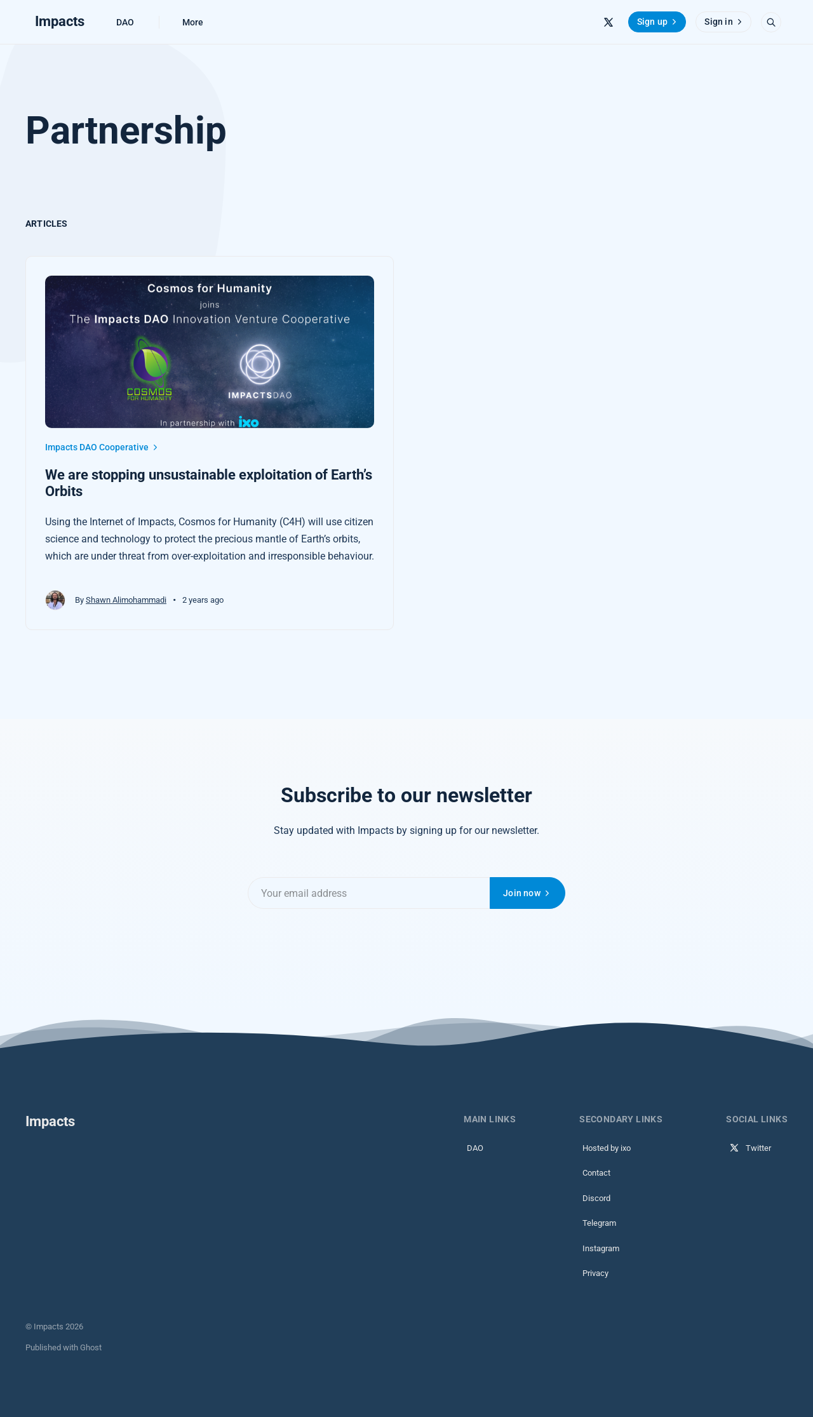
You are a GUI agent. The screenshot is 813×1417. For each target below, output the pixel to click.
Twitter (750, 1148)
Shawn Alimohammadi (126, 600)
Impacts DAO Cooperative (102, 447)
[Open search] (771, 22)
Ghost (91, 1347)
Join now (527, 893)
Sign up (658, 22)
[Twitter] (608, 22)
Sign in (724, 22)
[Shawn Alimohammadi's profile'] (55, 600)
